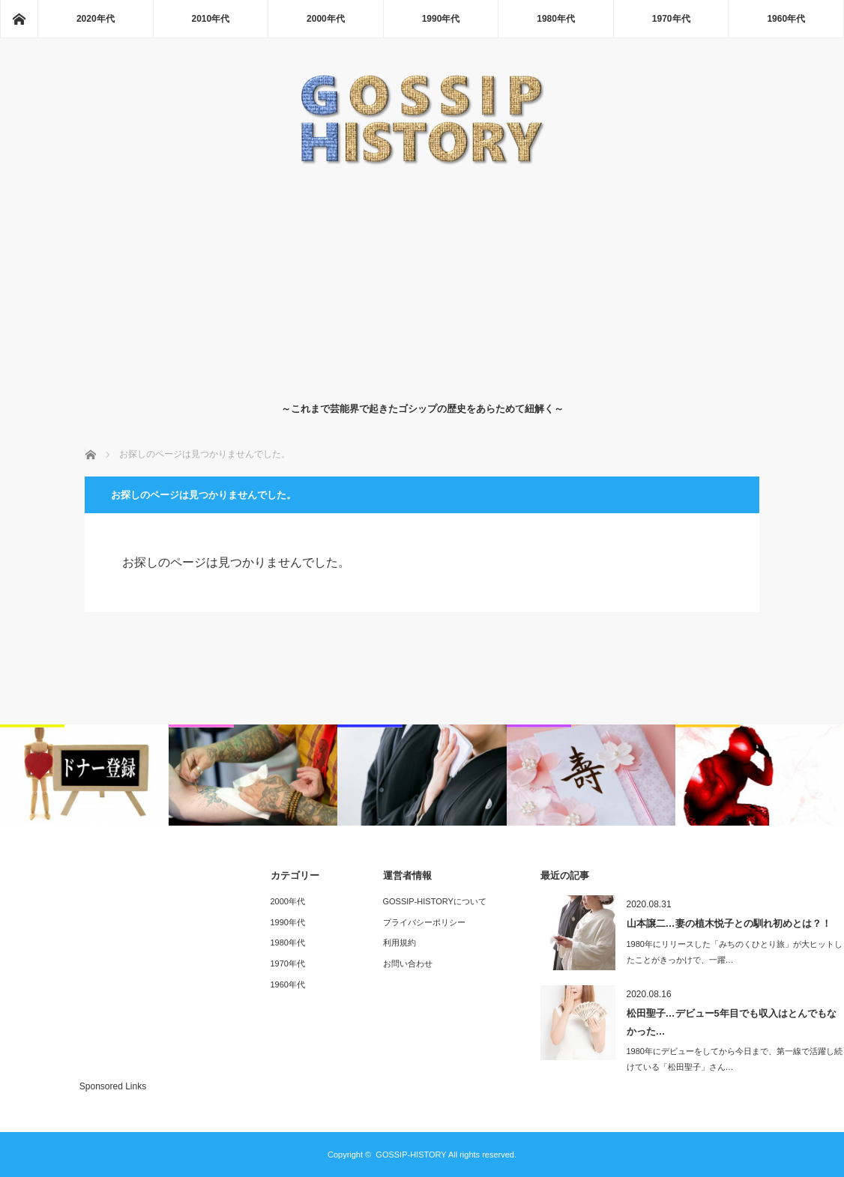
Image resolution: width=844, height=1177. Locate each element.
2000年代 (326, 18)
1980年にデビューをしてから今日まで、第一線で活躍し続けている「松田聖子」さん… (735, 1059)
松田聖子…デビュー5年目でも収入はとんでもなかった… (732, 1022)
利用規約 (399, 942)
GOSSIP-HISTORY (411, 1154)
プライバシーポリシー (424, 922)
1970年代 (671, 18)
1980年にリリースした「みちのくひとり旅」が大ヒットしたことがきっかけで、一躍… (735, 952)
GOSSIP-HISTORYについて (434, 901)
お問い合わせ (407, 963)
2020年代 (95, 18)
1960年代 (786, 18)
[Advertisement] (422, 280)
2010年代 (211, 18)
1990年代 (441, 18)
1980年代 (556, 18)
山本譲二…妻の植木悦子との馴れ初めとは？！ (729, 923)
